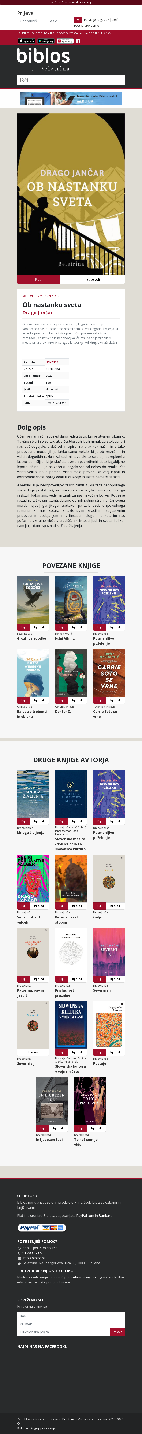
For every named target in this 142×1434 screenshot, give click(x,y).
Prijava (117, 1332)
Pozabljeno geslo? (96, 20)
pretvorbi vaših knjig (86, 1277)
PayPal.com (85, 1215)
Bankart (105, 1215)
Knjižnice (23, 33)
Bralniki (49, 33)
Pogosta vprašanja (69, 33)
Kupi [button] (38, 279)
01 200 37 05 (32, 1253)
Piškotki (22, 1428)
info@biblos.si (33, 1258)
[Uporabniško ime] (28, 21)
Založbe (36, 33)
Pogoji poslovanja (43, 1428)
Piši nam (106, 33)
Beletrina (52, 362)
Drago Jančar (37, 312)
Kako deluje (91, 33)
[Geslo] (57, 21)
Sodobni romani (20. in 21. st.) (40, 295)
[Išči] (71, 80)
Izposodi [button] (93, 279)
